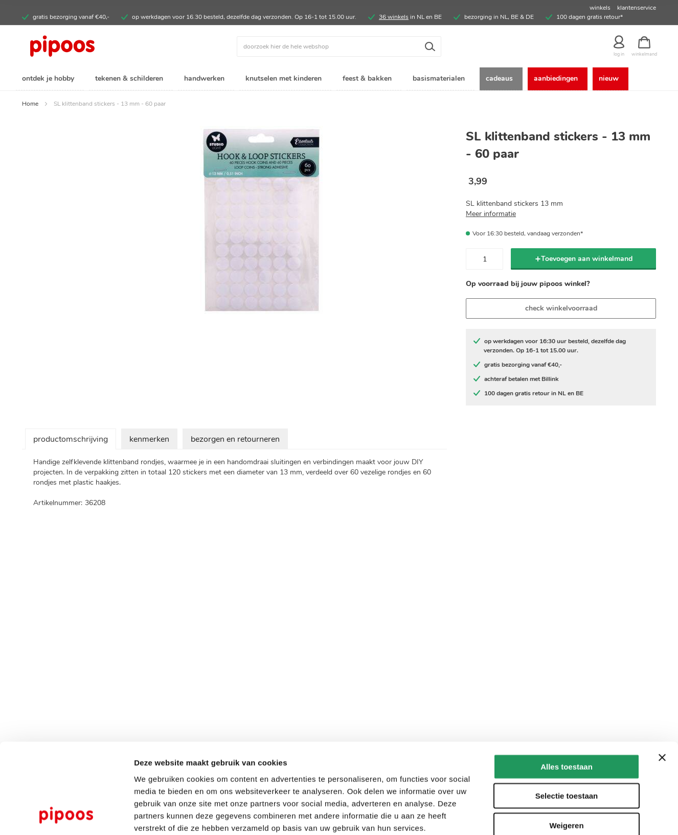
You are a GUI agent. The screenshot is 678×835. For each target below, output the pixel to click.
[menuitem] (50, 79)
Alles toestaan (566, 711)
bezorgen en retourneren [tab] (235, 440)
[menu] (339, 79)
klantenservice (636, 8)
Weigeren (566, 770)
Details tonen (552, 814)
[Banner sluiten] (662, 702)
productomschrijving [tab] (70, 440)
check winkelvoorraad (561, 309)
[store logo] (101, 46)
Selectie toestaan (566, 740)
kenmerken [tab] (149, 440)
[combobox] (339, 46)
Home (30, 105)
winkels (600, 8)
